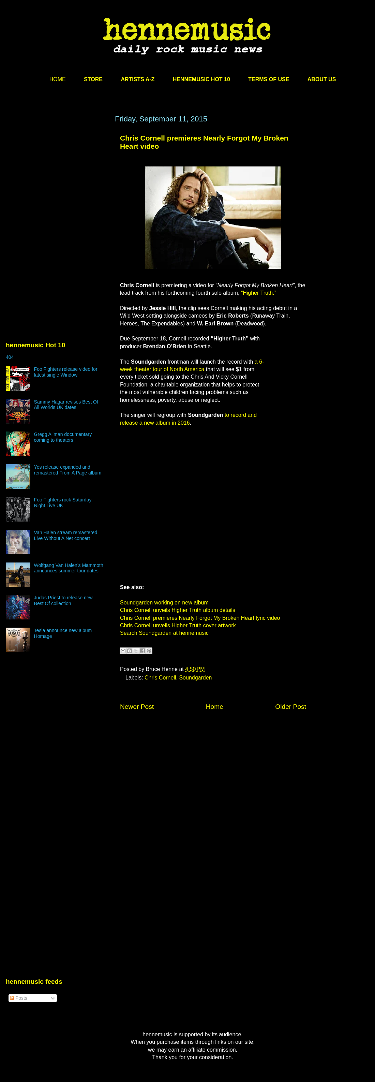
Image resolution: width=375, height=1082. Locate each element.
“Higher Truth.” (258, 293)
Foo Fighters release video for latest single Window (65, 372)
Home (214, 706)
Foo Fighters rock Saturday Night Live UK (63, 502)
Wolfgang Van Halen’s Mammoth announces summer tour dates (68, 568)
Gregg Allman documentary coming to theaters (63, 437)
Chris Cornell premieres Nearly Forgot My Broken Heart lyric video (200, 618)
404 (10, 357)
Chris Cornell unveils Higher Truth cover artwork (178, 625)
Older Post (290, 706)
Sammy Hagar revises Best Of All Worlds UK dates (66, 404)
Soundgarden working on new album (164, 602)
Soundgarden (195, 678)
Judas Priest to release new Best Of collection (63, 600)
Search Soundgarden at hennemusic (164, 633)
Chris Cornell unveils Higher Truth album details (177, 610)
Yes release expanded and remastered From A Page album (68, 470)
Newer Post (137, 706)
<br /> (285, 376)
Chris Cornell (160, 678)
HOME (57, 79)
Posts (18, 998)
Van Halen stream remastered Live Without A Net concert (65, 535)
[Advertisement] (57, 179)
